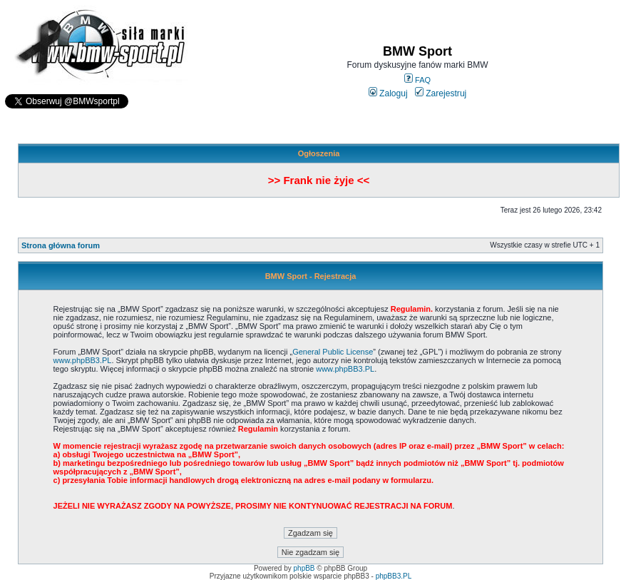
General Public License (332, 351)
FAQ (417, 80)
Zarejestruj (441, 93)
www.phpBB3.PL (82, 360)
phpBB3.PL (394, 576)
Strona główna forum (60, 245)
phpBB (304, 568)
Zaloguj (388, 93)
